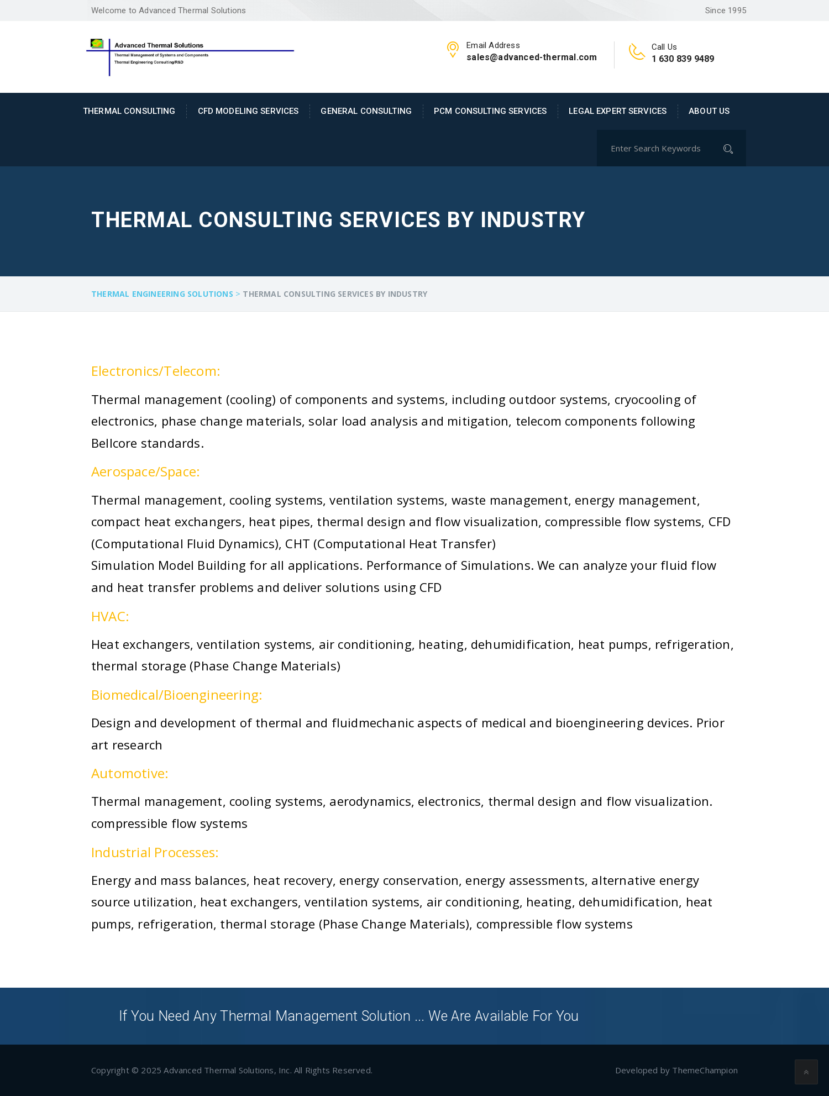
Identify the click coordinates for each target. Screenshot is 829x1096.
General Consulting (366, 111)
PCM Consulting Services (490, 111)
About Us (709, 111)
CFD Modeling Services (248, 111)
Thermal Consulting (129, 111)
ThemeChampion (705, 1070)
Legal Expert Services (618, 111)
